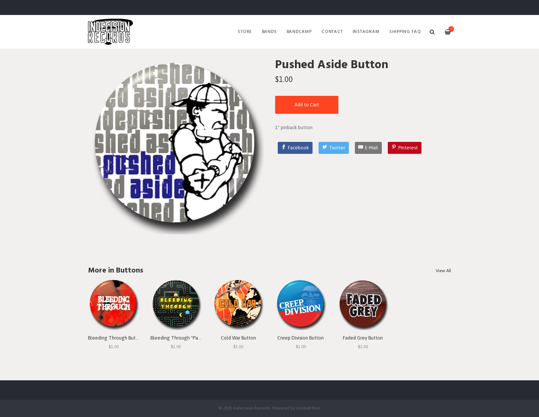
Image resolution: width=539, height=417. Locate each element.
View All (443, 270)
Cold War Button (238, 338)
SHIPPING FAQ (405, 31)
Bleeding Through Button (115, 338)
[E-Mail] (368, 148)
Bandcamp (299, 31)
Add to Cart (307, 104)
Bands (269, 31)
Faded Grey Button (363, 338)
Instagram (366, 31)
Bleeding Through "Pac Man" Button (189, 338)
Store (245, 31)
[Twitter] (334, 148)
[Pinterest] (404, 148)
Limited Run (308, 407)
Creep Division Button (300, 338)
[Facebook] (295, 148)
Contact (332, 31)
